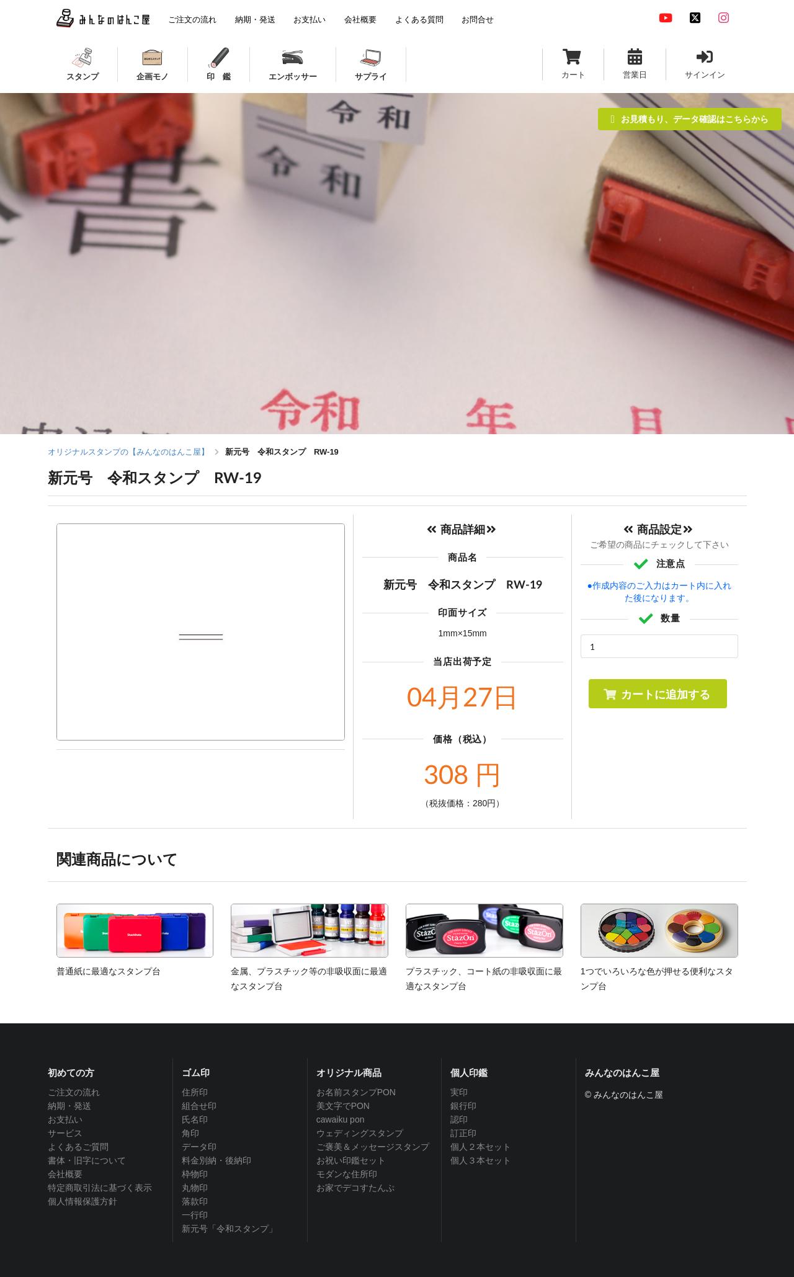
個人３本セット (480, 1160)
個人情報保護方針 (82, 1201)
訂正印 (463, 1133)
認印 (459, 1119)
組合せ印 (199, 1106)
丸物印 (195, 1188)
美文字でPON (343, 1106)
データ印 (199, 1147)
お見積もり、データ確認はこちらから (690, 118)
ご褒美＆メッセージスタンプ (372, 1147)
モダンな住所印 (346, 1174)
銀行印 (463, 1106)
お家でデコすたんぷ (355, 1188)
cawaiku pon (340, 1119)
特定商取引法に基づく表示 (100, 1188)
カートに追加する (656, 694)
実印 (459, 1092)
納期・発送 (69, 1106)
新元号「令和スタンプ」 (229, 1229)
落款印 (195, 1201)
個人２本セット (480, 1147)
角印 (190, 1133)
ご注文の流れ (74, 1092)
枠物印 (195, 1174)
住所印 (195, 1092)
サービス (65, 1133)
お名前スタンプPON (356, 1092)
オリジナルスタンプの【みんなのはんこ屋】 (128, 451)
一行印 (195, 1215)
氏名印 (195, 1119)
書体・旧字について (87, 1160)
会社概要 (65, 1174)
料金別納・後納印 (216, 1160)
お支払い (65, 1119)
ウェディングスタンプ (359, 1133)
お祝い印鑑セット (351, 1160)
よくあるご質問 (78, 1147)
